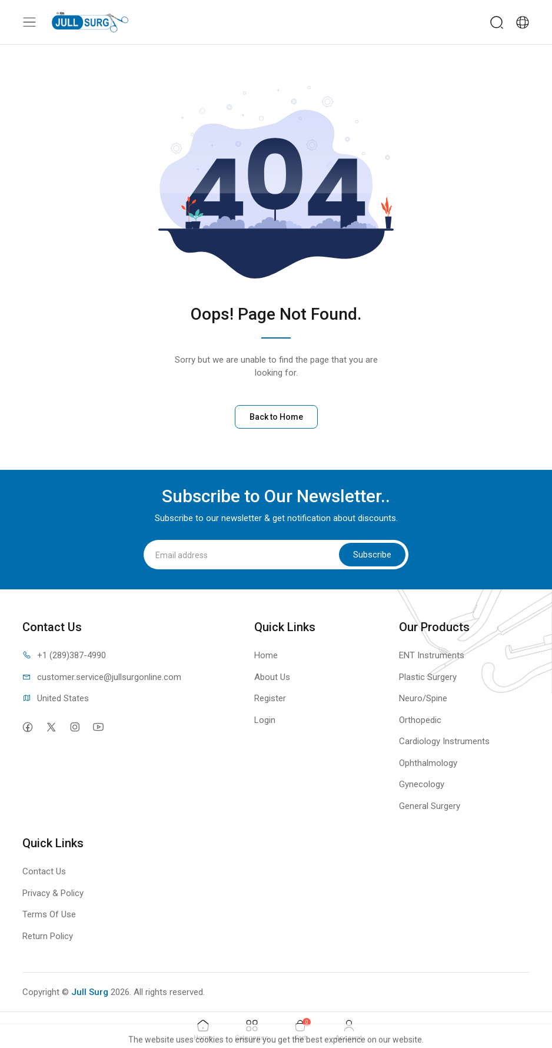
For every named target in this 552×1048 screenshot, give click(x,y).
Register (270, 698)
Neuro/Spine (423, 698)
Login (264, 720)
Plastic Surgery (428, 677)
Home (266, 655)
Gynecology (421, 784)
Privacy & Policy (53, 893)
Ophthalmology (428, 763)
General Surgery (429, 806)
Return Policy (47, 936)
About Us (272, 677)
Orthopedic (420, 720)
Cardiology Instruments (444, 741)
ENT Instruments (431, 655)
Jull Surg (89, 992)
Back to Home (276, 417)
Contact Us (44, 871)
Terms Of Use (49, 914)
